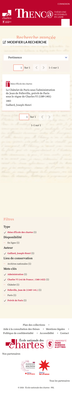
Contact (64, 333)
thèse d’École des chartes (20, 232)
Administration (15, 274)
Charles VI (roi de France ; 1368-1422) (26, 279)
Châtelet (11, 284)
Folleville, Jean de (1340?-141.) (22, 290)
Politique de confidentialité (18, 333)
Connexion (64, 4)
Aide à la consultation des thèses (21, 329)
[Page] (18, 67)
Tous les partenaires (59, 380)
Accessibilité (47, 333)
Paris (10, 295)
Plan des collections (34, 325)
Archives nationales (17, 263)
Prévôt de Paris (15, 300)
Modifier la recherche (27, 42)
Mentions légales (55, 329)
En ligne (11, 242)
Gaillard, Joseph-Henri (19, 253)
